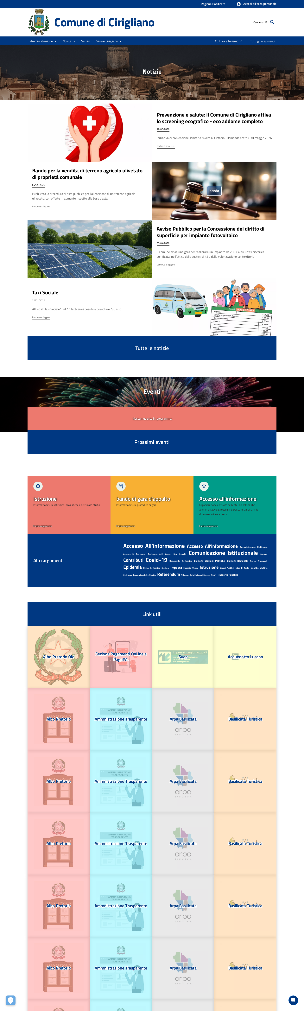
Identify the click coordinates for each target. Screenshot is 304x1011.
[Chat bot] (293, 1000)
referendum (168, 574)
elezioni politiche (215, 561)
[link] (69, 505)
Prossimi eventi (152, 442)
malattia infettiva (259, 567)
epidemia (132, 566)
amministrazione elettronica (254, 547)
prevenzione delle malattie (144, 575)
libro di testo (242, 567)
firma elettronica (151, 567)
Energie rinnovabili (259, 561)
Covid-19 (156, 559)
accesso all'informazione (154, 545)
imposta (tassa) (190, 567)
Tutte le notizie (152, 348)
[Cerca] (272, 22)
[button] (256, 4)
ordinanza (127, 575)
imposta (176, 567)
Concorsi (264, 554)
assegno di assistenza (134, 554)
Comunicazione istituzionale (223, 552)
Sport (213, 574)
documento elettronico (180, 561)
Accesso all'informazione (212, 546)
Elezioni (198, 561)
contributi (133, 559)
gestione (165, 568)
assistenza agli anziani (159, 554)
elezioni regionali (237, 561)
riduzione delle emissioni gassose (195, 575)
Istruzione (209, 567)
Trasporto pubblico (227, 575)
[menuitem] (225, 41)
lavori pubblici (227, 567)
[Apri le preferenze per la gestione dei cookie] (11, 1000)
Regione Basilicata (213, 4)
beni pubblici (180, 554)
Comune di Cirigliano (104, 22)
